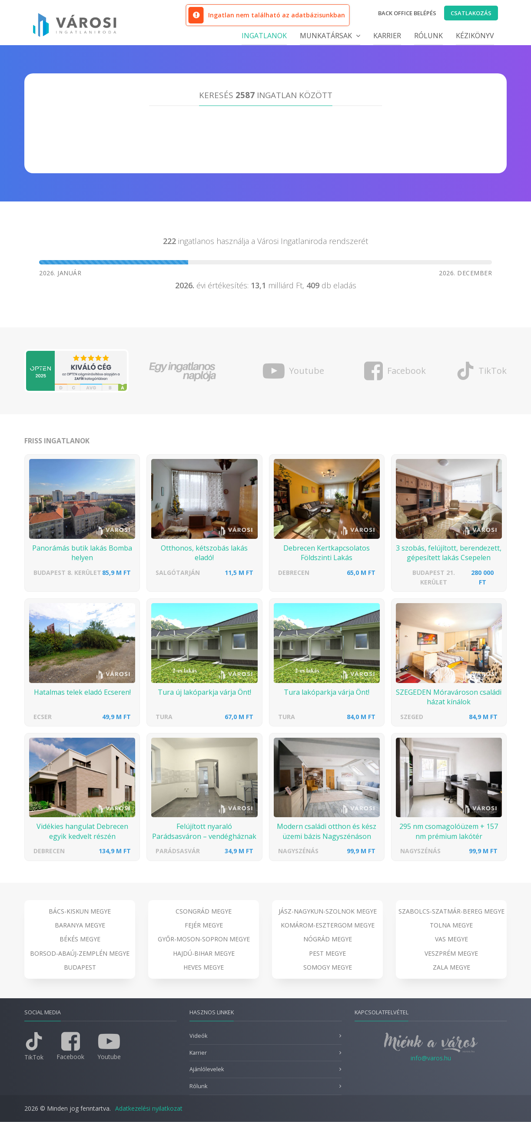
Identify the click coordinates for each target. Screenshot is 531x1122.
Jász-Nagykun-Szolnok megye (328, 911)
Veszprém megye (451, 953)
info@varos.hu (431, 1058)
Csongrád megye (204, 911)
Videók (198, 1036)
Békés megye (80, 939)
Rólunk (428, 35)
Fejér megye (204, 925)
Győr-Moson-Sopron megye (204, 939)
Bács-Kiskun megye (80, 911)
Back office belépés (407, 13)
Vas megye (451, 939)
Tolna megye (451, 925)
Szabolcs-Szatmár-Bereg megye (451, 911)
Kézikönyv (475, 35)
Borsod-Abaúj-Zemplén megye (79, 953)
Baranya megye (80, 925)
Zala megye (451, 967)
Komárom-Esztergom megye (328, 925)
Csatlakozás (471, 13)
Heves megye (203, 967)
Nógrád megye (327, 939)
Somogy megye (327, 967)
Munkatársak (330, 35)
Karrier (387, 35)
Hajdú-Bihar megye (204, 953)
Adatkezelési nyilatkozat (149, 1108)
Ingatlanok (264, 35)
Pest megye (327, 953)
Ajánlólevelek (206, 1069)
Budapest (80, 967)
